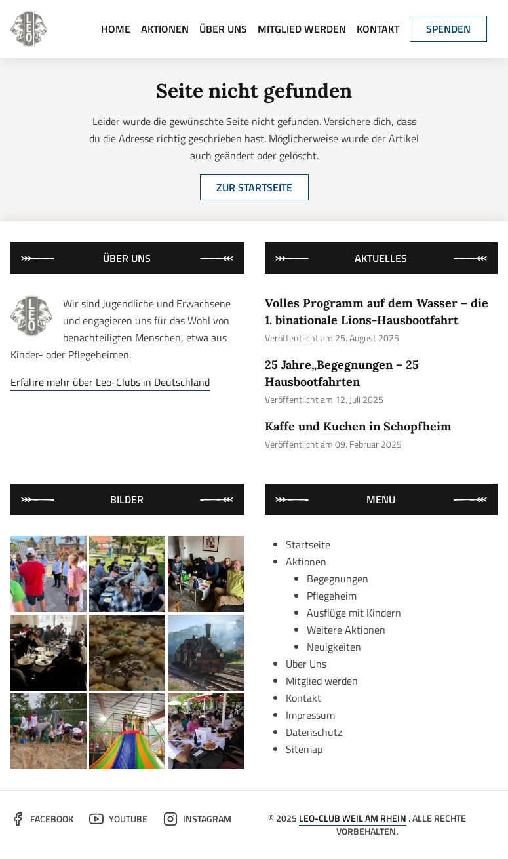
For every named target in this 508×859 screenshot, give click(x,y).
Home (115, 29)
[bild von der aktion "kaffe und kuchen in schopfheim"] (206, 574)
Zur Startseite (254, 187)
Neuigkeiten (334, 647)
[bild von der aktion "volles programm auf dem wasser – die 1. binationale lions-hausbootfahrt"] (48, 574)
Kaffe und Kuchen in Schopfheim (358, 426)
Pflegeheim (332, 595)
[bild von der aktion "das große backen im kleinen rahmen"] (127, 653)
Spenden (448, 29)
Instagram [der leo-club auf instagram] (197, 819)
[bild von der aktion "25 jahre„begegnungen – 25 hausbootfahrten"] (127, 574)
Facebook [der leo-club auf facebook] (41, 819)
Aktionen (165, 29)
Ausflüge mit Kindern (354, 612)
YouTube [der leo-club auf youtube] (118, 819)
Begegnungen (337, 578)
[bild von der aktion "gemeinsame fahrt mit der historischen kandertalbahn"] (206, 653)
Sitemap (304, 749)
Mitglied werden (302, 29)
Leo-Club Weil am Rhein (352, 818)
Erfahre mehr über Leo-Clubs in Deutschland (110, 382)
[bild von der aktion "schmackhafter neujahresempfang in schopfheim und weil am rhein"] (48, 653)
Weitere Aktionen (346, 630)
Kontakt (378, 29)
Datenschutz (314, 732)
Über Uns (223, 29)
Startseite (308, 544)
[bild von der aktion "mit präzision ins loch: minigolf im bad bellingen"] (206, 731)
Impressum (310, 715)
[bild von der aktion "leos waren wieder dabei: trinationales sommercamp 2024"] (48, 731)
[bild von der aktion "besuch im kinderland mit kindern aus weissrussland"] (127, 731)
